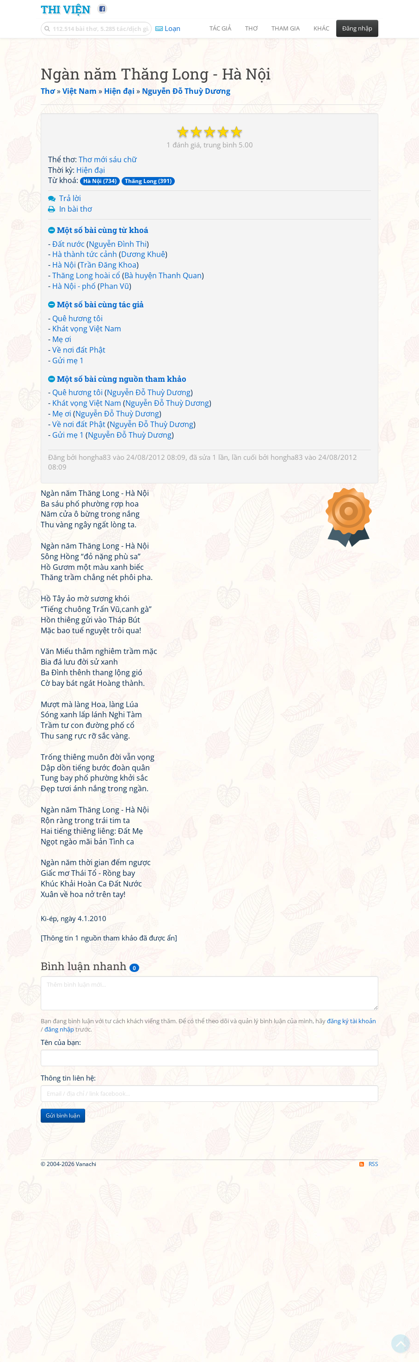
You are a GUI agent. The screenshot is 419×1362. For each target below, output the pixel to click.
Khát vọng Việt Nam (86, 587)
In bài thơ (75, 468)
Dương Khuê (143, 513)
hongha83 (95, 716)
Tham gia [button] (285, 28)
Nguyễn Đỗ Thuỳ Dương (149, 651)
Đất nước (68, 503)
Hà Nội (64, 524)
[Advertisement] (209, 108)
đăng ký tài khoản (351, 1280)
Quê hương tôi (77, 577)
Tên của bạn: (61, 1301)
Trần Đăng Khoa (108, 524)
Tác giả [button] (220, 28)
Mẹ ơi (61, 598)
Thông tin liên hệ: (68, 1336)
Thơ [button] (251, 28)
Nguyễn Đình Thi (118, 503)
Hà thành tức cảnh (84, 513)
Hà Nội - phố (74, 545)
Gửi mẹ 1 (68, 619)
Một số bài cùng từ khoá (98, 489)
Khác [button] (321, 28)
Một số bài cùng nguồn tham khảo (117, 638)
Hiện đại (90, 429)
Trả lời (70, 457)
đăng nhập (59, 1288)
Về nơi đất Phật (78, 609)
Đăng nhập (357, 28)
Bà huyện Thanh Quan (163, 534)
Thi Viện (65, 9)
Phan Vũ (114, 545)
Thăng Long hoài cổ (86, 534)
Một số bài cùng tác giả (96, 563)
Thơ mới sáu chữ (108, 418)
